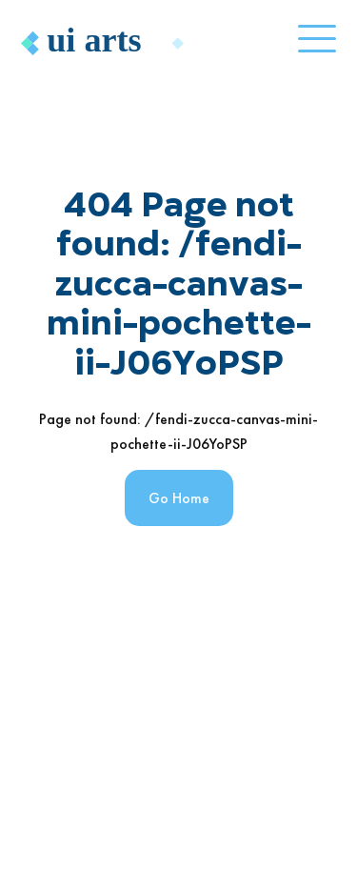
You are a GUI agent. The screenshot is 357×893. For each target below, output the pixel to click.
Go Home (179, 498)
